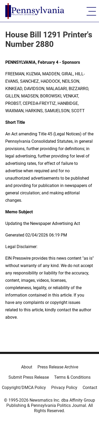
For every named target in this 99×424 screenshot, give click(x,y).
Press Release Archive (57, 366)
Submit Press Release (28, 377)
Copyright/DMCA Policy (24, 387)
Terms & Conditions (72, 377)
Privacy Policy (64, 387)
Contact (90, 387)
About (26, 366)
